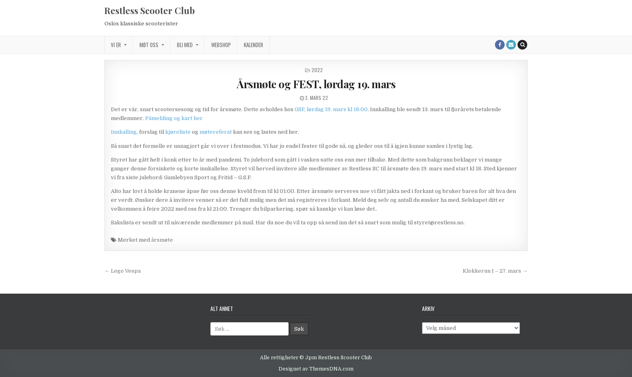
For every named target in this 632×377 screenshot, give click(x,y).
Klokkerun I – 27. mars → (495, 271)
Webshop (221, 45)
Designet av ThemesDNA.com (316, 369)
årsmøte (162, 240)
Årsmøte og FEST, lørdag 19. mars (316, 84)
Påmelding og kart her (174, 118)
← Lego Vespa (122, 271)
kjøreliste (178, 132)
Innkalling (124, 132)
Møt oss (148, 45)
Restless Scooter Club (149, 10)
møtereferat (216, 132)
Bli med (185, 45)
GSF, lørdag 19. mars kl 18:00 (331, 109)
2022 (317, 69)
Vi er (116, 45)
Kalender (253, 45)
